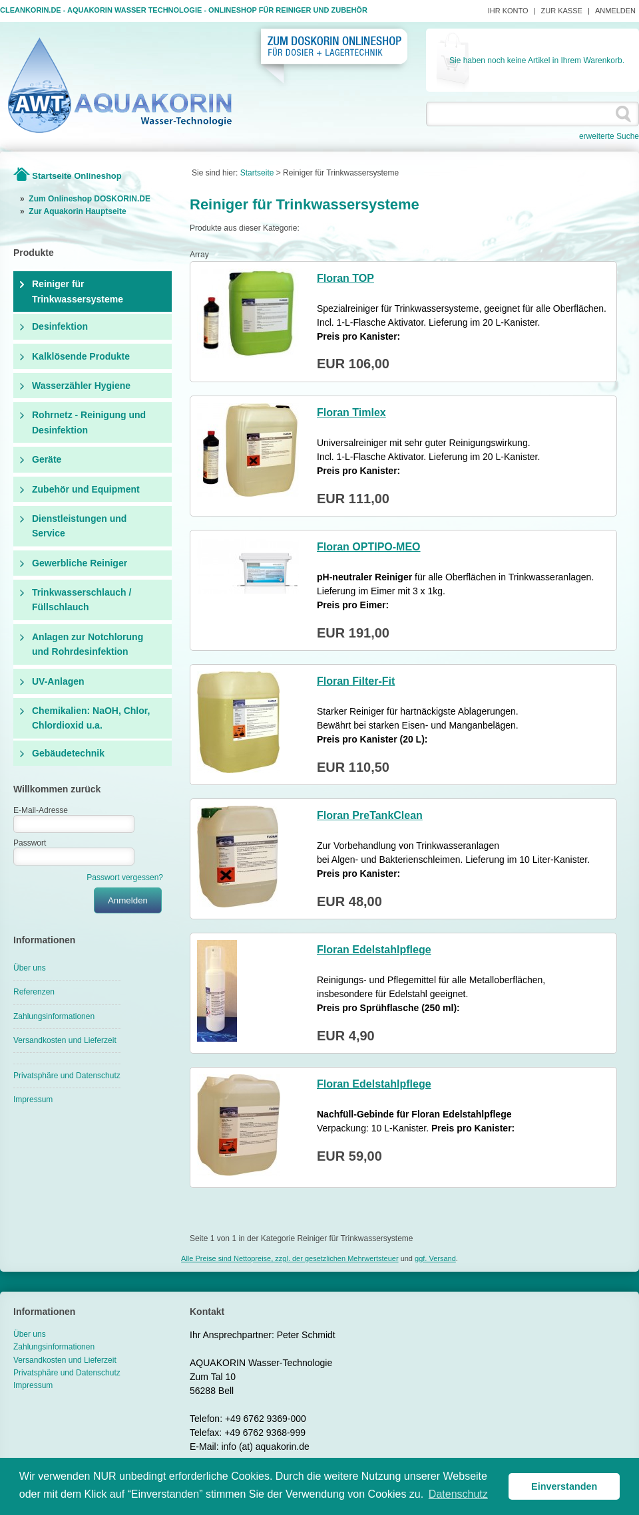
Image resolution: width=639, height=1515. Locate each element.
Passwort (29, 843)
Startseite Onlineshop (76, 176)
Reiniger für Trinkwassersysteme (77, 291)
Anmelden (615, 11)
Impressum (33, 1099)
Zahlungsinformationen (54, 1016)
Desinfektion (60, 326)
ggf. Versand (435, 1258)
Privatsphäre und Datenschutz (66, 1075)
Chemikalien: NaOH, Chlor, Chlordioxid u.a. (91, 718)
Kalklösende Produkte (81, 356)
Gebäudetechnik (68, 753)
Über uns (29, 968)
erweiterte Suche (609, 136)
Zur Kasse (561, 11)
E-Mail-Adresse (40, 810)
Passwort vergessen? (125, 877)
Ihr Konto (508, 11)
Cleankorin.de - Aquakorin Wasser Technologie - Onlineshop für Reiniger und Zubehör (183, 10)
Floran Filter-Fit (356, 681)
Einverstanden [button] (564, 1486)
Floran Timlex (351, 412)
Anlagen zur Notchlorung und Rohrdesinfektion (87, 644)
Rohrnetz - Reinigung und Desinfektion (89, 422)
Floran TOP (345, 278)
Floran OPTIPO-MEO (369, 546)
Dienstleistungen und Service (79, 525)
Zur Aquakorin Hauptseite (77, 211)
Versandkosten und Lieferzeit (64, 1040)
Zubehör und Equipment (86, 489)
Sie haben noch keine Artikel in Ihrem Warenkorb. (536, 60)
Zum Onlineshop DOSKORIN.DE (89, 198)
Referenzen (34, 991)
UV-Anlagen (58, 681)
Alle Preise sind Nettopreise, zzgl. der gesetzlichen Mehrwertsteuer (289, 1258)
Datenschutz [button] (458, 1494)
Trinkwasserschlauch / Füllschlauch (81, 599)
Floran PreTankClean (370, 815)
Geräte (46, 459)
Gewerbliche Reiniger (79, 563)
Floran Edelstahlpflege (374, 949)
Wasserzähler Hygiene (81, 385)
